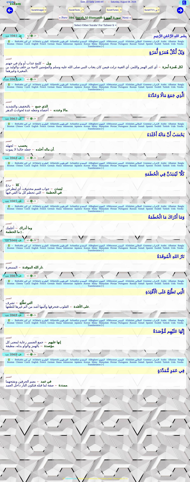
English (35, 44)
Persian (113, 44)
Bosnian (10, 44)
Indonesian (68, 44)
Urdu (173, 44)
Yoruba (180, 44)
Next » (126, 17)
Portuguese (123, 44)
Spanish (149, 44)
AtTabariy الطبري (40, 41)
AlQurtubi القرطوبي (59, 41)
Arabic (164, 41)
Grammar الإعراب (151, 41)
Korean (87, 44)
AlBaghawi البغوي (96, 41)
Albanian (172, 41)
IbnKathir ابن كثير (23, 41)
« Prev (63, 17)
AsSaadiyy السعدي (78, 41)
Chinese (19, 44)
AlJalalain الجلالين (133, 41)
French (43, 44)
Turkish (166, 44)
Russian (133, 44)
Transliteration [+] (96, 46)
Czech (27, 44)
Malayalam (104, 44)
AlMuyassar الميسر (115, 41)
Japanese (78, 44)
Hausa (59, 44)
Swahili (158, 44)
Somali (141, 44)
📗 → (10, 41)
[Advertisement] (94, 413)
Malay (94, 44)
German (51, 44)
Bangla (181, 41)
